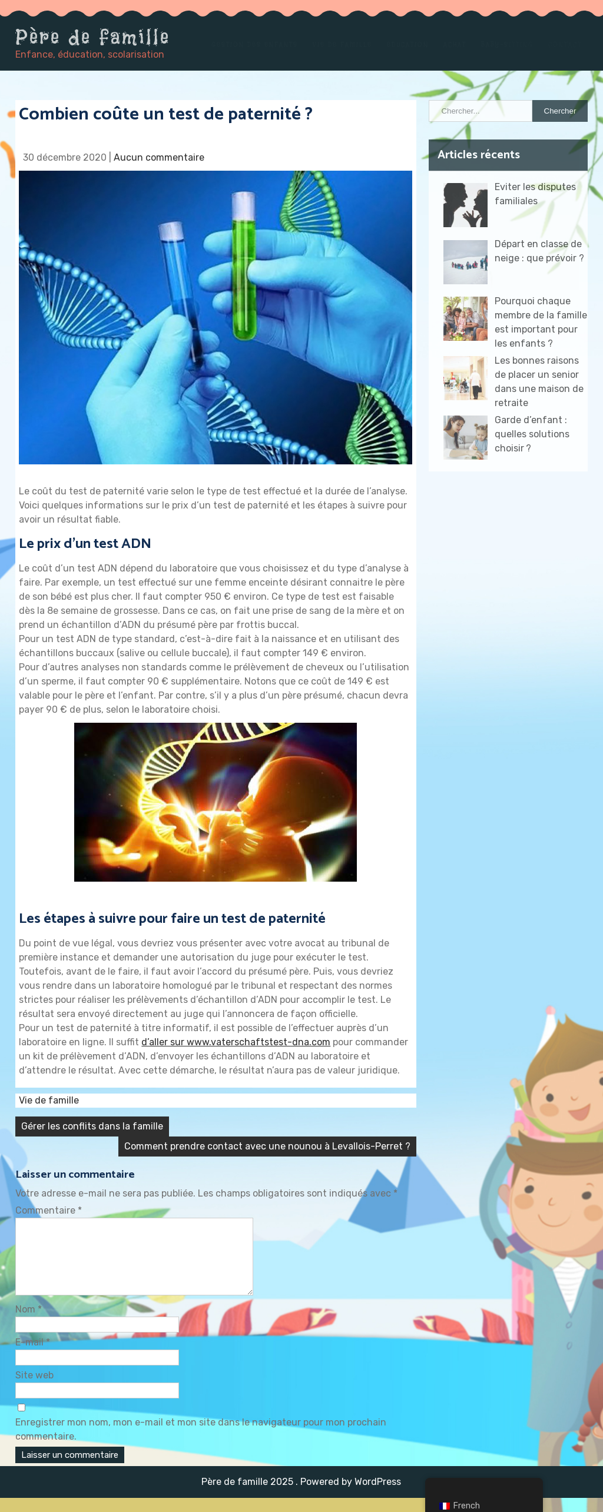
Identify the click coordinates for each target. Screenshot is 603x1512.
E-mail (32, 1356)
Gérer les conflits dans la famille (92, 1126)
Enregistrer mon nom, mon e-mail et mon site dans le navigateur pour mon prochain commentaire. (200, 1443)
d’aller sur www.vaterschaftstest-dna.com (235, 1042)
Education (408, 44)
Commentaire (48, 1210)
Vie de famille (342, 44)
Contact (565, 44)
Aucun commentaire (159, 157)
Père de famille (92, 37)
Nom (28, 1323)
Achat (454, 44)
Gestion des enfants (254, 44)
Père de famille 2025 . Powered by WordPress (301, 1495)
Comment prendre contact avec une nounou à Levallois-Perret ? (267, 1146)
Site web (34, 1389)
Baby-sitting (507, 44)
